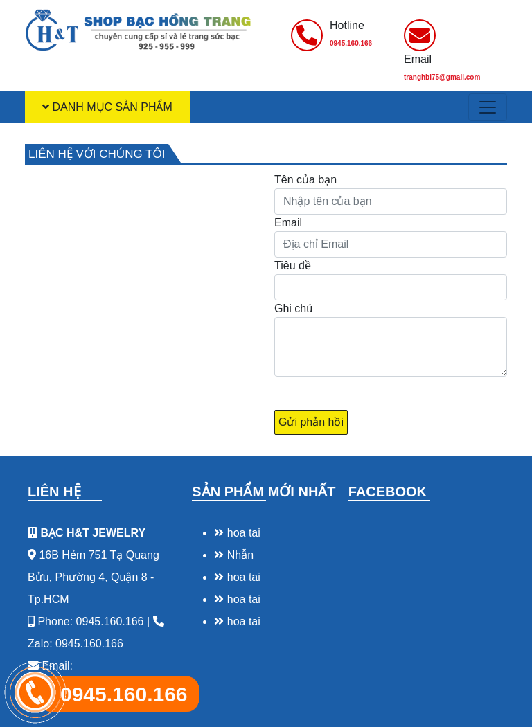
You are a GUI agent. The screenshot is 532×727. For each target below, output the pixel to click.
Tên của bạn (305, 180)
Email (288, 222)
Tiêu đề (292, 265)
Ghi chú (293, 308)
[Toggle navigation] (487, 107)
